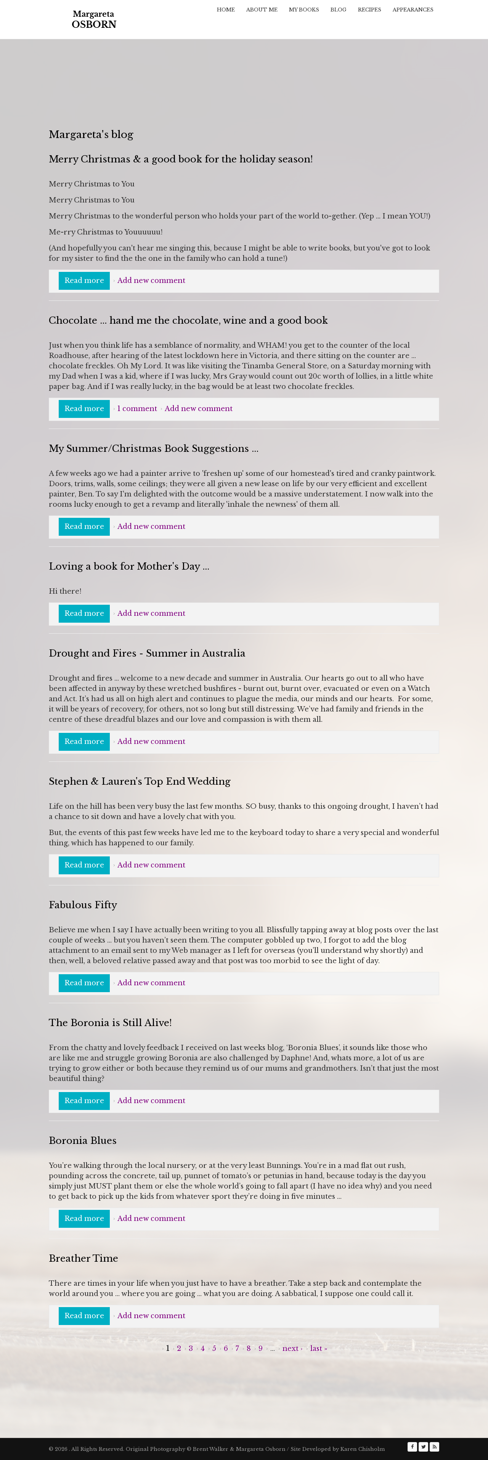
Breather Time (83, 1258)
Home (226, 9)
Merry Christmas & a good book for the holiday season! (181, 159)
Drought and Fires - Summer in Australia (147, 653)
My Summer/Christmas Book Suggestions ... (153, 448)
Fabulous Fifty (83, 905)
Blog (339, 9)
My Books (304, 9)
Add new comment (151, 280)
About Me (262, 9)
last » (318, 1348)
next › (293, 1348)
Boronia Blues (83, 1140)
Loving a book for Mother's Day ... (129, 566)
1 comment (137, 409)
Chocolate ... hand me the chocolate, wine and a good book (188, 320)
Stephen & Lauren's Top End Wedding (140, 781)
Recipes (369, 9)
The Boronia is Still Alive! (110, 1022)
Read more (87, 280)
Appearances (413, 9)
